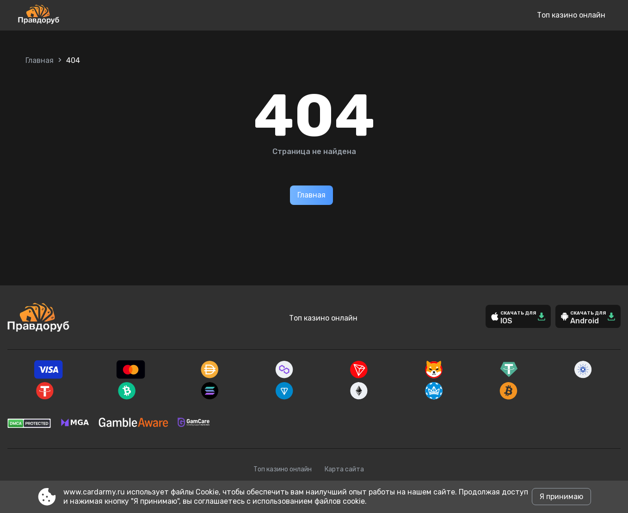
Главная (39, 60)
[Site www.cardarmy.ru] (69, 15)
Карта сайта (344, 469)
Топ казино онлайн (571, 15)
